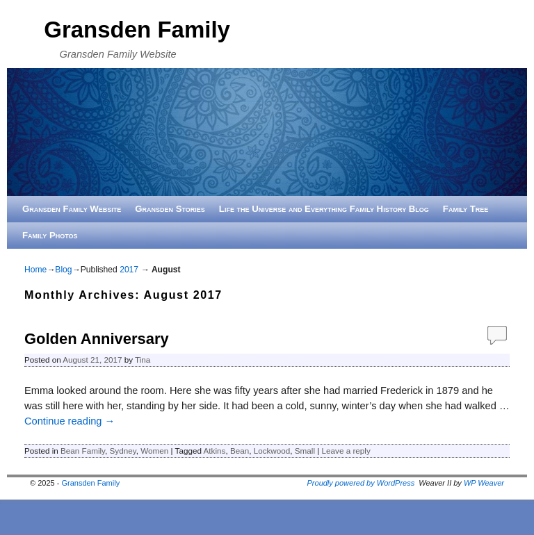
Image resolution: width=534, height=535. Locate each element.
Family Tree (465, 209)
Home (35, 269)
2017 (129, 269)
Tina (142, 359)
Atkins (215, 450)
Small (305, 450)
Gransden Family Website (71, 209)
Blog (63, 269)
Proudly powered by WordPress (361, 483)
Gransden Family (137, 29)
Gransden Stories (170, 209)
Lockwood (272, 450)
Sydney (123, 450)
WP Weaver (484, 483)
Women (154, 450)
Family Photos (50, 235)
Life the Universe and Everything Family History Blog (324, 209)
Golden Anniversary (96, 338)
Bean (239, 450)
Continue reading (69, 421)
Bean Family (82, 450)
